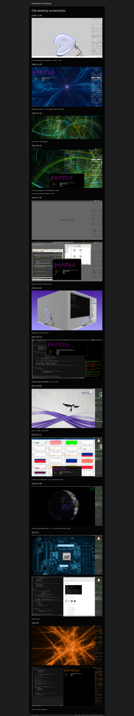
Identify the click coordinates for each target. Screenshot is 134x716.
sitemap (83, 715)
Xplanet (51, 528)
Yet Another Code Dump (41, 3)
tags (87, 715)
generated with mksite (97, 715)
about (90, 715)
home (76, 715)
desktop (36, 715)
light (79, 715)
